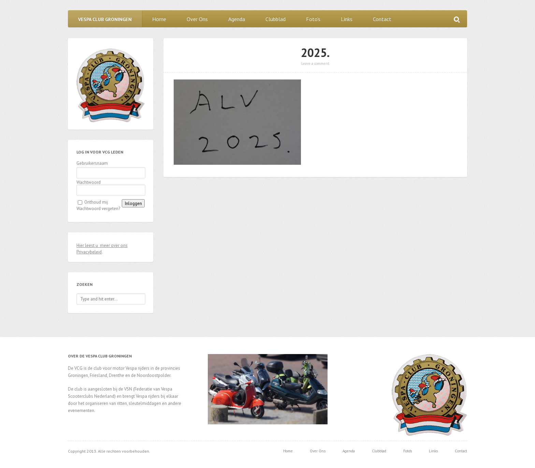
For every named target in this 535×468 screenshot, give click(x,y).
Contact (382, 19)
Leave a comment (315, 63)
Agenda (236, 19)
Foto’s (313, 19)
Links (346, 19)
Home (159, 19)
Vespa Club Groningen (105, 19)
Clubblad (275, 19)
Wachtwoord (88, 182)
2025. (315, 52)
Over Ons (197, 19)
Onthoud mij (96, 202)
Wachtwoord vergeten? (98, 208)
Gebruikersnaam (92, 163)
